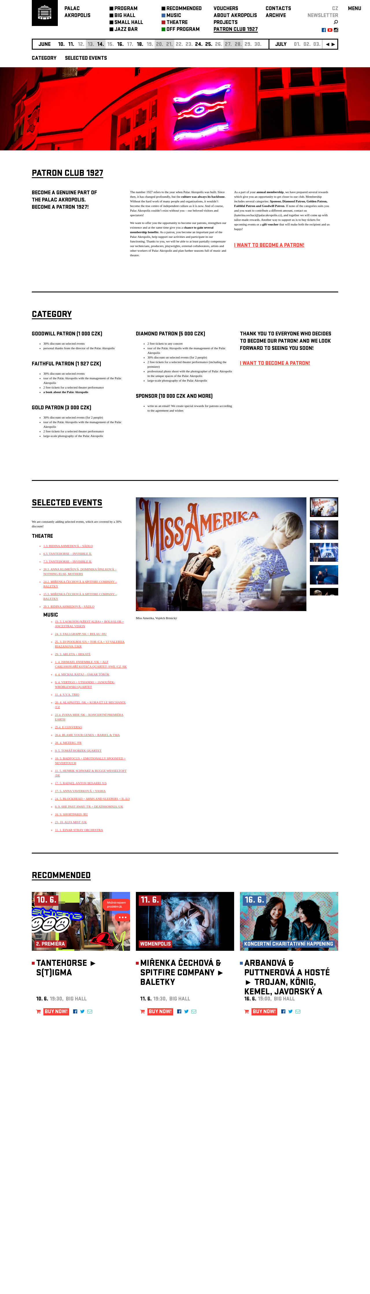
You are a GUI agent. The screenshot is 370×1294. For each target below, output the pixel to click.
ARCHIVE (276, 16)
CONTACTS (278, 9)
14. (100, 45)
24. (199, 45)
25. (208, 45)
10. (61, 45)
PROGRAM (126, 9)
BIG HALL (124, 16)
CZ (335, 9)
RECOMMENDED (184, 9)
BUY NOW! (56, 1012)
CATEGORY (44, 58)
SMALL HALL (128, 23)
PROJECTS (226, 23)
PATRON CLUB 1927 (236, 30)
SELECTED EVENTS (86, 58)
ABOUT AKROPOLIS (235, 16)
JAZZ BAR (126, 30)
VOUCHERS (226, 9)
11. (71, 45)
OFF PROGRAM (183, 30)
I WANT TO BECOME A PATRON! (269, 245)
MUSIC (173, 16)
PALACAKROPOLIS (77, 12)
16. (120, 45)
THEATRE (177, 23)
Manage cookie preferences (54, 1215)
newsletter (323, 16)
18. (140, 45)
